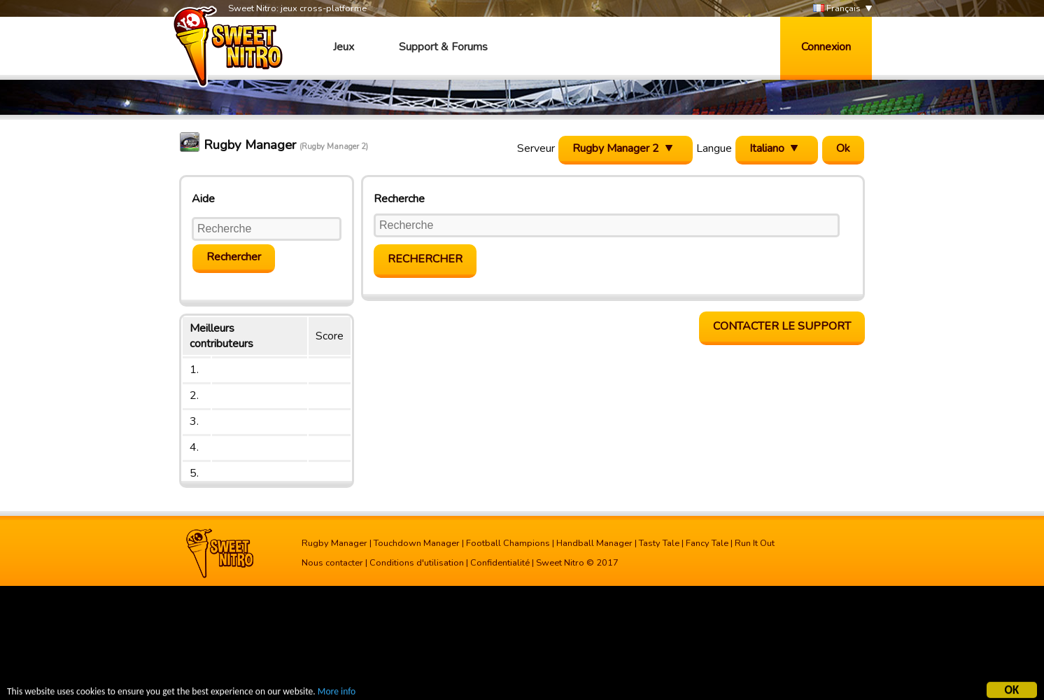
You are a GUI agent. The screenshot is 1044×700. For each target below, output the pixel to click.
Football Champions (508, 543)
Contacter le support (782, 326)
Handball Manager (594, 543)
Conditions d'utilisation (416, 562)
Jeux (343, 47)
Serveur (536, 148)
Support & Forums (443, 47)
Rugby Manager (334, 543)
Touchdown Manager (417, 543)
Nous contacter (332, 562)
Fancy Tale (707, 543)
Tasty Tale (659, 543)
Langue (714, 148)
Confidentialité (500, 562)
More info (336, 693)
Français (837, 8)
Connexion (826, 47)
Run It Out (755, 543)
